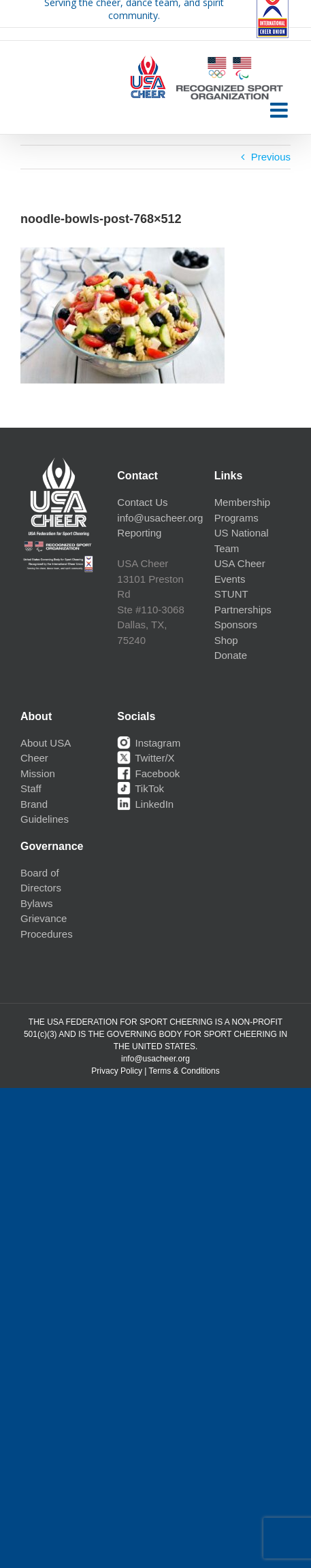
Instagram (148, 743)
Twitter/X (145, 758)
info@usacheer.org (160, 518)
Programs (236, 518)
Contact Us (142, 502)
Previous (271, 157)
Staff (31, 788)
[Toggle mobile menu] (280, 110)
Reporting (139, 533)
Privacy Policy (116, 1071)
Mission (37, 773)
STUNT (231, 594)
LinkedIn (145, 804)
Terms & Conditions (184, 1071)
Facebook (148, 773)
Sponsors (235, 624)
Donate (230, 655)
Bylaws (36, 903)
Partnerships (243, 609)
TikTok (140, 788)
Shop (226, 640)
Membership (242, 502)
